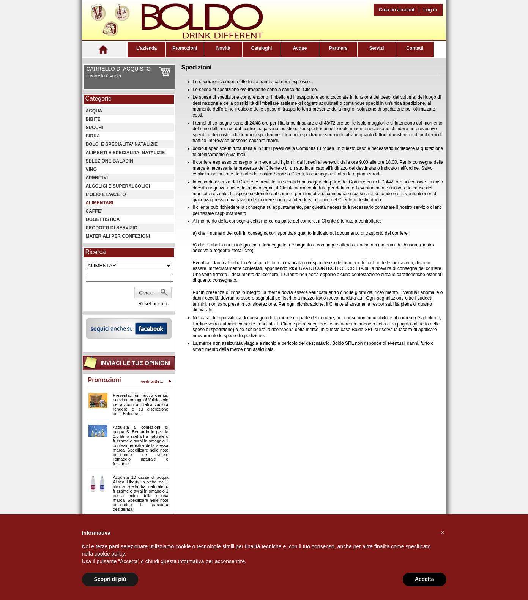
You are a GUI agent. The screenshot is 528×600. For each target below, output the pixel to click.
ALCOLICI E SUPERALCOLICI (118, 186)
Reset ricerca (152, 303)
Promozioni (184, 48)
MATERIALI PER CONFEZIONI (118, 236)
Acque (300, 48)
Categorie (98, 98)
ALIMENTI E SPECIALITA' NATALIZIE (125, 152)
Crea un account (397, 10)
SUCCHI (94, 127)
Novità (223, 48)
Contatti (414, 48)
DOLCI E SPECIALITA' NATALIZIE (122, 144)
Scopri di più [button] (110, 579)
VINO (91, 169)
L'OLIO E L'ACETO (106, 194)
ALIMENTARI (99, 202)
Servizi (376, 48)
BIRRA (93, 136)
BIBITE (93, 119)
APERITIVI (97, 177)
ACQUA (94, 111)
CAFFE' (94, 211)
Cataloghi (261, 48)
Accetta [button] (424, 579)
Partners (338, 48)
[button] (443, 532)
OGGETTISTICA (103, 219)
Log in (430, 10)
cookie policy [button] (110, 554)
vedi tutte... (152, 381)
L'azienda (146, 48)
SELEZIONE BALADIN (109, 161)
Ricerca (95, 252)
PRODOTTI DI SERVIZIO (111, 228)
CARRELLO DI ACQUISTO (119, 69)
